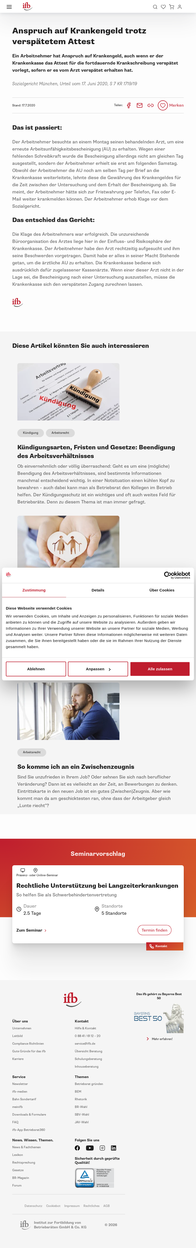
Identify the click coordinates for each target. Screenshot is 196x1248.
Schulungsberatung (88, 1059)
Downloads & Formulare (29, 1115)
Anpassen (98, 669)
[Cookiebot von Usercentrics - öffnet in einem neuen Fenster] (167, 575)
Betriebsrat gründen (89, 1084)
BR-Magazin (20, 1178)
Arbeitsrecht (60, 433)
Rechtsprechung (23, 1163)
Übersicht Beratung (88, 1051)
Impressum (72, 1206)
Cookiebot (53, 1206)
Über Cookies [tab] (162, 590)
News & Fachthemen (26, 1147)
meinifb (17, 1107)
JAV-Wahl (82, 1122)
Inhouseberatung (87, 1067)
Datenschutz (33, 1206)
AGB (106, 1206)
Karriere (17, 1059)
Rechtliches (91, 1206)
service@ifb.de (85, 1044)
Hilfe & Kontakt (85, 1028)
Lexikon (17, 1155)
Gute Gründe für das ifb (29, 1051)
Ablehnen (36, 669)
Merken (176, 105)
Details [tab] (98, 590)
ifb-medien (19, 1092)
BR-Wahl (81, 1107)
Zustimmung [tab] (34, 590)
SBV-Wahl (82, 1115)
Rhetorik (81, 1099)
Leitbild (17, 1036)
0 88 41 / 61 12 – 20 (88, 1036)
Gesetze (17, 1170)
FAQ (15, 1122)
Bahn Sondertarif (24, 1099)
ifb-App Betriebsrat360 (28, 1130)
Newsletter (20, 1084)
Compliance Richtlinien (28, 1044)
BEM (78, 1092)
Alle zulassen (160, 669)
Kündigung (30, 433)
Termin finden (154, 930)
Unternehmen (21, 1028)
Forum (16, 1186)
